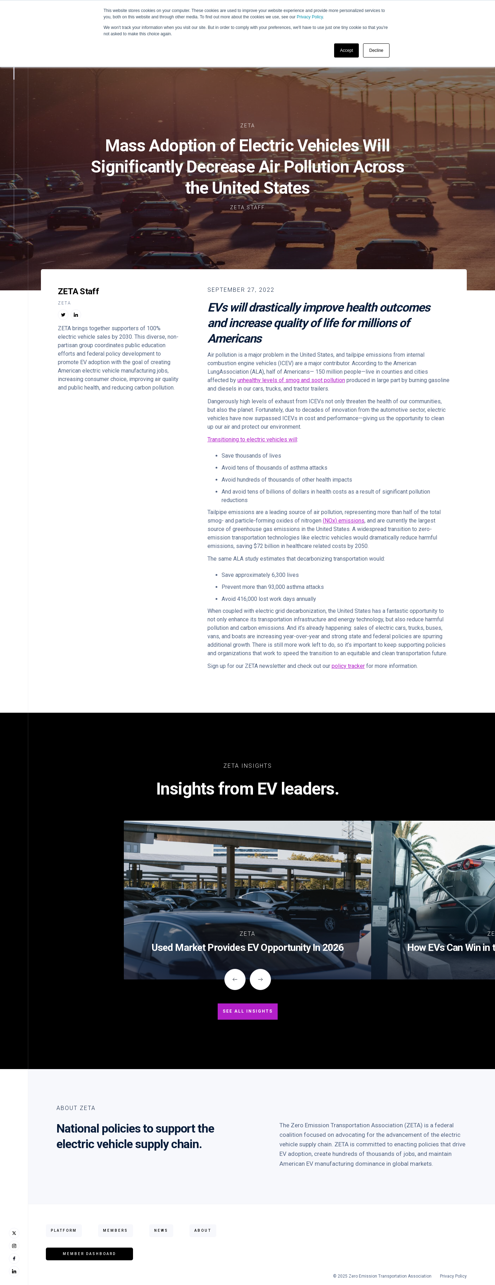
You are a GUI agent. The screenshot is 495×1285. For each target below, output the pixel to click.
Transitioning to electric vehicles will (252, 439)
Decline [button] (376, 50)
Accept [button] (346, 50)
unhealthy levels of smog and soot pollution (291, 380)
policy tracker (348, 666)
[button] (235, 979)
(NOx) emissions (343, 520)
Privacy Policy (310, 16)
